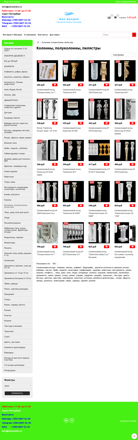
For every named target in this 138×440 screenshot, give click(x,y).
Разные (7, 310)
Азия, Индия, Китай (13, 89)
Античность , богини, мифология (13, 83)
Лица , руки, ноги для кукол (16, 212)
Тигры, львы (9, 182)
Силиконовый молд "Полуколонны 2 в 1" (46, 91)
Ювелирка (8, 353)
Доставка (54, 35)
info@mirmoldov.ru (12, 7)
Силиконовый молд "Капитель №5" (123, 91)
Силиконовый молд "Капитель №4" (72, 91)
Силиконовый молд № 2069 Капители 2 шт (47, 211)
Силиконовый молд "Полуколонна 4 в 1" (46, 253)
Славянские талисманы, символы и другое (15, 106)
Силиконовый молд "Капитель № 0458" (72, 211)
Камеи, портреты (12, 194)
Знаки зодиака (10, 171)
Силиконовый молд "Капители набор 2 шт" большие (99, 254)
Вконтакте (8, 17)
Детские (8, 112)
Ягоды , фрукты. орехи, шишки (17, 138)
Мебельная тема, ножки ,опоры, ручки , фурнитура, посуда (16, 230)
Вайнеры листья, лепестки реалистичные (16, 124)
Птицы (7, 299)
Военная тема (10, 143)
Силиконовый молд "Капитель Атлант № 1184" (124, 213)
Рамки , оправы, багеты (14, 305)
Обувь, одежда (11, 284)
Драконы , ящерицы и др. (15, 166)
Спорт (7, 337)
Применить (17, 393)
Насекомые (9, 260)
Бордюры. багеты (12, 118)
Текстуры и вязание (13, 326)
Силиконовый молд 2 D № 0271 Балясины (99, 170)
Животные (9, 177)
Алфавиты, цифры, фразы (16, 72)
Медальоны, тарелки (13, 237)
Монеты (8, 248)
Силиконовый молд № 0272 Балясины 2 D (73, 253)
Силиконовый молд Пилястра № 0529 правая (123, 131)
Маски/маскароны (12, 223)
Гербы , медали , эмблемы (15, 148)
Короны (7, 200)
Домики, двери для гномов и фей (17, 160)
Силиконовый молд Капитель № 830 (72, 129)
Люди (7, 218)
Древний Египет (11, 100)
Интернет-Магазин (12, 35)
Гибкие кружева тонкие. (14, 153)
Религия (7, 321)
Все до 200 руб (10, 61)
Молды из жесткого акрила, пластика (16, 359)
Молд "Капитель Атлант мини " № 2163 (47, 129)
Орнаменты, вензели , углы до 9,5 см (17, 267)
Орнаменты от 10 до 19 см (16, 273)
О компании (30, 35)
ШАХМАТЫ (9, 66)
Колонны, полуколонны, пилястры (15, 206)
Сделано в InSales (128, 421)
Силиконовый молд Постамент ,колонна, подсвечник (124, 254)
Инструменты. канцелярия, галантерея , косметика (16, 188)
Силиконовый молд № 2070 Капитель (99, 129)
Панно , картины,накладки (16, 289)
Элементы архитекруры (14, 347)
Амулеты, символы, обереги (16, 77)
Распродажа (9, 370)
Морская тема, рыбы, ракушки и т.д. (17, 254)
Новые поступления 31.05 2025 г (15, 50)
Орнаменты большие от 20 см (17, 278)
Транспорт (9, 331)
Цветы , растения (12, 342)
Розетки (7, 315)
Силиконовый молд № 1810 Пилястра (99, 91)
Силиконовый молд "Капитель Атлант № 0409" (98, 213)
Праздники (9, 294)
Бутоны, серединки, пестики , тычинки (17, 131)
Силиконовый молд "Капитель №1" (72, 170)
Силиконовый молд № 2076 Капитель (125, 170)
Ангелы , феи (10, 95)
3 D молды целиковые (14, 365)
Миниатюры (9, 243)
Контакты (43, 35)
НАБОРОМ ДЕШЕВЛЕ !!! (14, 56)
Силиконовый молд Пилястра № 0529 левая (46, 172)
